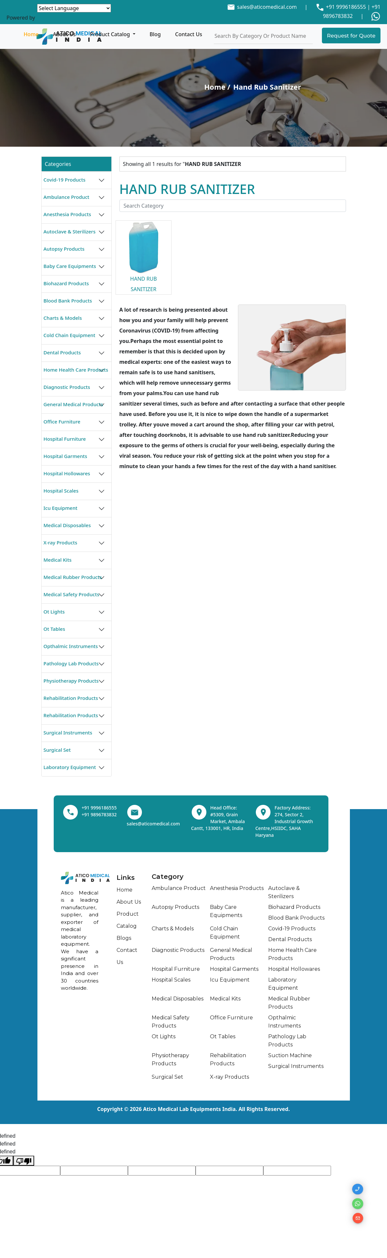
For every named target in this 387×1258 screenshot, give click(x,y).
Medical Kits (58, 559)
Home (30, 34)
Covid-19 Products (65, 179)
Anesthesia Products (67, 214)
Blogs (124, 938)
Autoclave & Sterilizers (70, 231)
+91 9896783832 (99, 814)
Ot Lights (54, 611)
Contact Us (188, 34)
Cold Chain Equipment (69, 335)
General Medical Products (73, 404)
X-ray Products (60, 542)
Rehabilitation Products (71, 698)
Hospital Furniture (65, 439)
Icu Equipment (60, 508)
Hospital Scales (61, 490)
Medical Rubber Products (73, 577)
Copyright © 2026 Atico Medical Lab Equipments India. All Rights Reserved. (193, 1109)
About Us (64, 34)
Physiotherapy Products (71, 680)
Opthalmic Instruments (71, 646)
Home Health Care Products (76, 369)
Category (168, 877)
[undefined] (23, 1161)
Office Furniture (62, 421)
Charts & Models (63, 318)
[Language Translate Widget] (74, 8)
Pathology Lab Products (71, 663)
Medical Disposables (67, 525)
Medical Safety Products (71, 594)
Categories (58, 164)
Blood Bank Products (68, 300)
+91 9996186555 (345, 6)
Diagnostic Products (67, 387)
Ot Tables (54, 629)
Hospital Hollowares (67, 473)
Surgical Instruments (68, 732)
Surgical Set (57, 750)
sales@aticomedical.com (267, 6)
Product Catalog (110, 34)
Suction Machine (290, 1055)
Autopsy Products (64, 248)
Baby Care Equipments (70, 266)
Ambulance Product (67, 197)
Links (126, 877)
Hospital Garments (65, 456)
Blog (155, 34)
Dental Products (62, 352)
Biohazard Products (66, 283)
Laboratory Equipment (70, 767)
